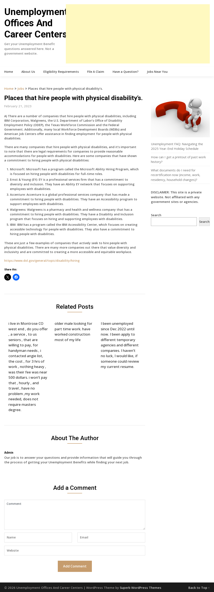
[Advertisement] (138, 33)
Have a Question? (125, 72)
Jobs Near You (157, 72)
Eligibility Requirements (61, 72)
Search (156, 215)
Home (8, 72)
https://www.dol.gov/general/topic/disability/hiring (42, 261)
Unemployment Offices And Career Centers (36, 23)
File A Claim (95, 72)
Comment (74, 515)
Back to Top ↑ (199, 587)
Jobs (21, 88)
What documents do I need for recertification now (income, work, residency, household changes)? (175, 175)
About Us (28, 72)
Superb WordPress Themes (140, 587)
